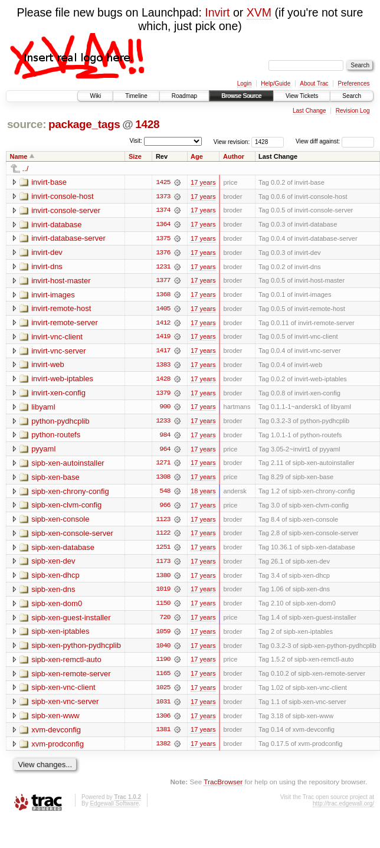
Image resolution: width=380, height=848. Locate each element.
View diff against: (335, 141)
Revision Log (353, 110)
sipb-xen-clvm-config (66, 507)
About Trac (314, 83)
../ (25, 168)
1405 (163, 310)
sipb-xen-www (55, 720)
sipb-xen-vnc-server (65, 706)
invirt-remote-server (64, 323)
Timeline (136, 96)
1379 (163, 395)
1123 (163, 522)
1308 (163, 479)
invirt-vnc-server (58, 352)
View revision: (232, 141)
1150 (163, 607)
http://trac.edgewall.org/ (343, 809)
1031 (163, 706)
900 (164, 409)
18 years (203, 493)
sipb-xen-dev (53, 564)
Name (19, 156)
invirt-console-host (62, 196)
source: (26, 124)
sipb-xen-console (60, 522)
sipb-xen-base (55, 479)
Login (244, 83)
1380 (163, 579)
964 (164, 451)
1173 (163, 564)
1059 (163, 635)
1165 (163, 678)
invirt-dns (47, 267)
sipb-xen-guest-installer (70, 621)
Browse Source (241, 96)
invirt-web (47, 366)
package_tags (84, 124)
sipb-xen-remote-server (70, 677)
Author (233, 156)
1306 (163, 720)
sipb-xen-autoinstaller (67, 465)
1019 (163, 593)
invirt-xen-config (58, 394)
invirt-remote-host (61, 309)
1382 (163, 749)
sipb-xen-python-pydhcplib (76, 649)
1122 (163, 536)
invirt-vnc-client (57, 337)
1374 (163, 210)
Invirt (217, 12)
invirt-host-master (60, 281)
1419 (163, 338)
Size (135, 156)
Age (197, 156)
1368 (163, 295)
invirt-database (56, 224)
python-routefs (55, 437)
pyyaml (43, 451)
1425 (163, 182)
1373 (163, 196)
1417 (163, 352)
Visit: (135, 140)
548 (164, 494)
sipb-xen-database (62, 550)
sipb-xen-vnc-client (63, 691)
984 (164, 437)
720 (164, 621)
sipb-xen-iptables (60, 635)
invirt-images (53, 295)
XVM (259, 12)
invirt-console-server (65, 210)
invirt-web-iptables (62, 380)
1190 (163, 664)
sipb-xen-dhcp (55, 578)
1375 (163, 239)
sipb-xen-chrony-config (70, 493)
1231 (163, 267)
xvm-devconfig (56, 734)
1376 (163, 253)
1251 (163, 550)
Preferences (354, 83)
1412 (163, 324)
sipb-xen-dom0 (56, 607)
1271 (163, 465)
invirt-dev (47, 252)
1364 (163, 225)
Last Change (309, 110)
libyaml (43, 408)
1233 (163, 423)
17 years (203, 182)
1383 (163, 366)
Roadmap (184, 96)
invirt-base (49, 182)
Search (351, 96)
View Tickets (302, 96)
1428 (147, 124)
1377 (163, 281)
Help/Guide (275, 83)
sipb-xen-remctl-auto (66, 663)
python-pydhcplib (60, 422)
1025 (163, 692)
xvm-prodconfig (57, 748)
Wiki (95, 96)
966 (164, 508)
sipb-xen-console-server (72, 536)
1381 (163, 734)
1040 (163, 649)
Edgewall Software (114, 809)
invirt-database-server (68, 238)
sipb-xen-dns (53, 592)
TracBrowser (223, 787)
